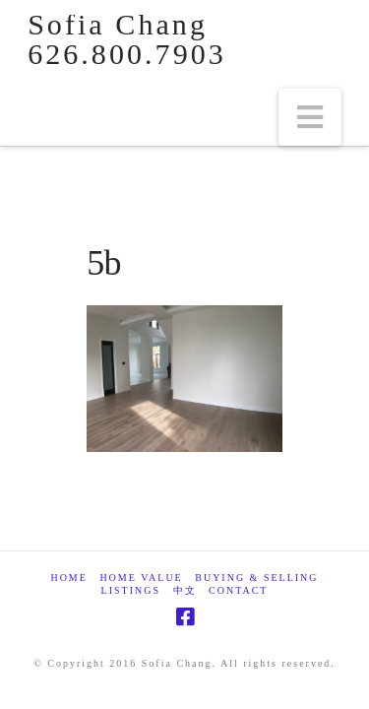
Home (68, 577)
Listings (130, 590)
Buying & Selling (256, 577)
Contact (238, 590)
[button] (309, 117)
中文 (185, 590)
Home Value (140, 577)
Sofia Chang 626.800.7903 (127, 39)
